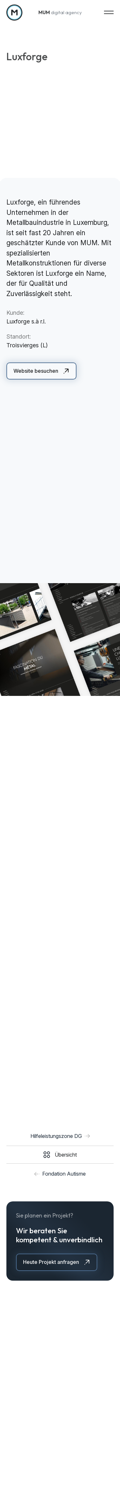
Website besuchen (35, 371)
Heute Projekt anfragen (51, 1262)
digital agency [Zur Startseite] (60, 12)
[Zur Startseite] (14, 12)
